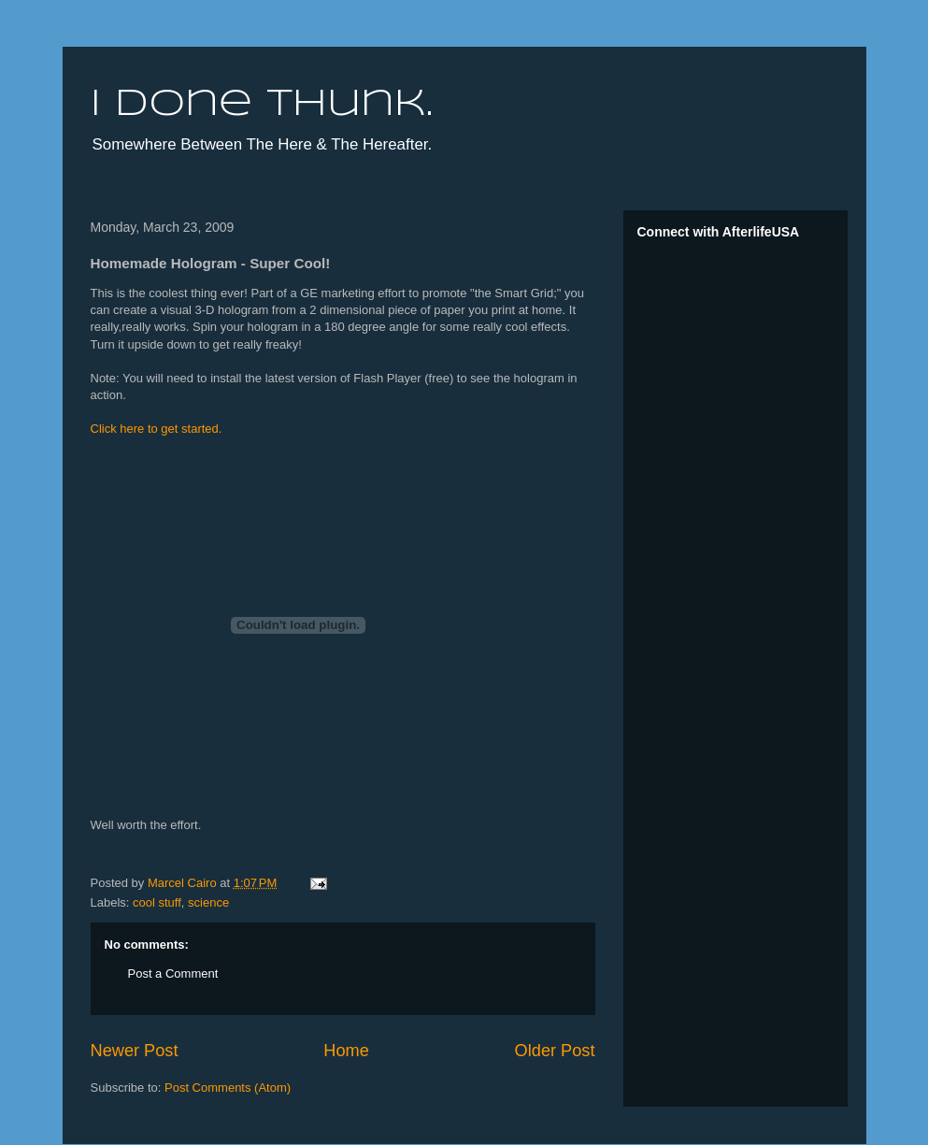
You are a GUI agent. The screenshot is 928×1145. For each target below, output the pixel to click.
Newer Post (134, 1050)
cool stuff (157, 902)
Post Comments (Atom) (227, 1088)
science (208, 902)
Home (346, 1050)
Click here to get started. (156, 429)
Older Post (555, 1050)
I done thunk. (262, 104)
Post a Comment (173, 973)
